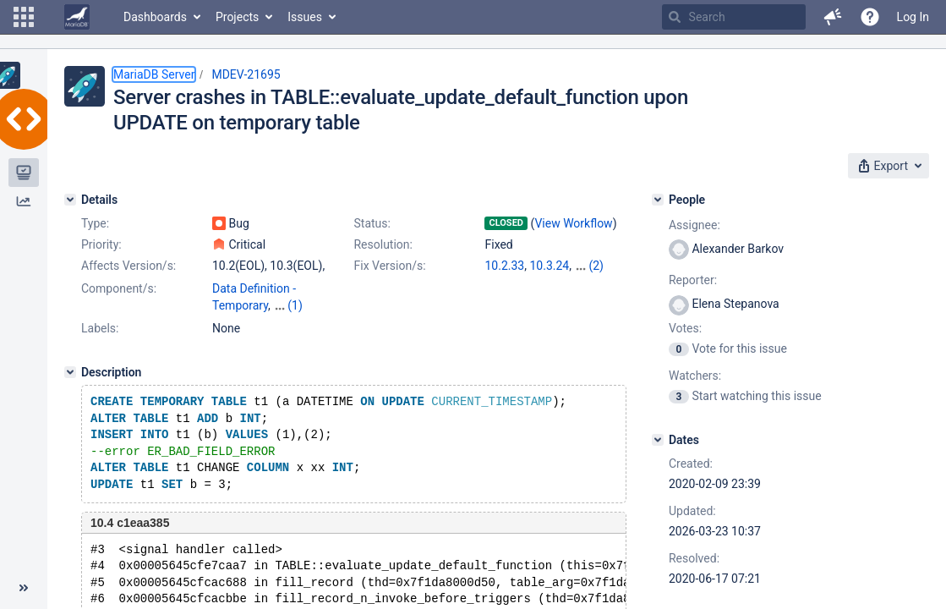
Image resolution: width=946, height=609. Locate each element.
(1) (295, 305)
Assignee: (694, 225)
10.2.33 (504, 265)
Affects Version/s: (128, 265)
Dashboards (155, 17)
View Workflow (573, 223)
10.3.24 (549, 265)
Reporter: (693, 280)
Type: (95, 223)
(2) (596, 265)
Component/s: (118, 288)
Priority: (101, 244)
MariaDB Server (153, 74)
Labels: (99, 328)
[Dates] (658, 440)
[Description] (70, 372)
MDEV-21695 (245, 74)
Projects (237, 17)
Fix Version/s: (389, 265)
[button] (23, 17)
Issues (304, 17)
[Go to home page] (77, 17)
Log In (913, 17)
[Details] (70, 200)
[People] (658, 200)
